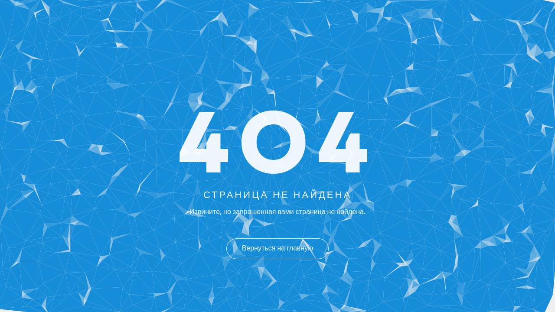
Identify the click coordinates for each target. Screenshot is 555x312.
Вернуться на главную (277, 248)
